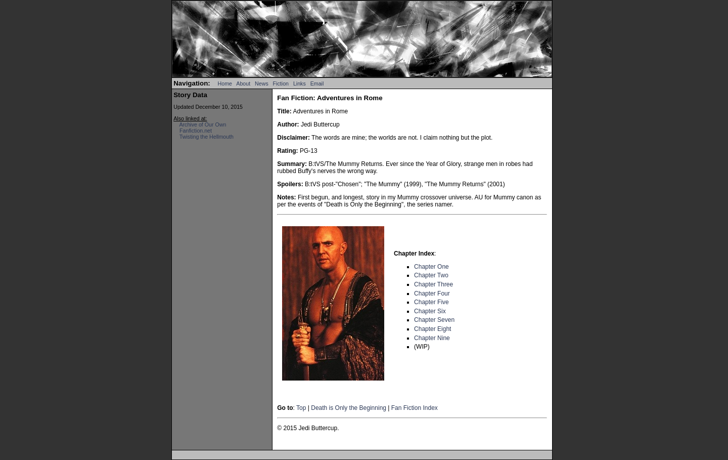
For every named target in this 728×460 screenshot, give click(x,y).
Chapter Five (431, 302)
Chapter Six (430, 311)
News (261, 83)
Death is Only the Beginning (348, 407)
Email (317, 83)
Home (225, 83)
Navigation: (191, 83)
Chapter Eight (432, 328)
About (243, 83)
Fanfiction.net (195, 131)
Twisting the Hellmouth (206, 137)
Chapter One (431, 266)
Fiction (281, 83)
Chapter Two (431, 275)
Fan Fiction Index (414, 407)
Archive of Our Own (202, 124)
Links (299, 83)
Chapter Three (433, 284)
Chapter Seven (434, 319)
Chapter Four (432, 293)
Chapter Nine (432, 338)
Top (301, 407)
